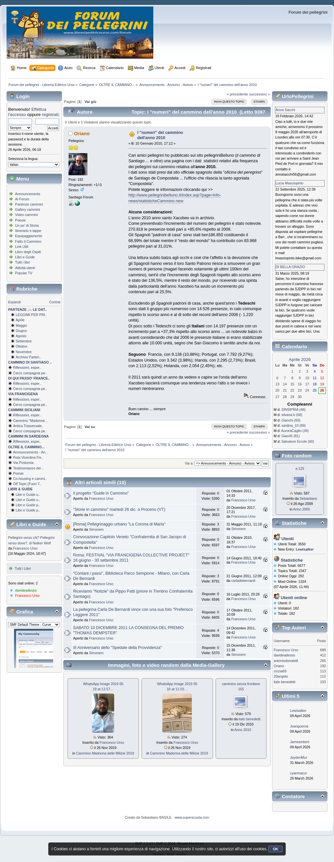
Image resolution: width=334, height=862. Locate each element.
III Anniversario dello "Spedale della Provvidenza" (117, 647)
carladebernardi (243, 580)
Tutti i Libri (23, 568)
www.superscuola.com (192, 817)
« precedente (237, 94)
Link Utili (21, 247)
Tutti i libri (22, 262)
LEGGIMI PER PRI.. (31, 315)
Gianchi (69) (290, 420)
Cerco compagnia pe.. (30, 373)
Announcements (27, 194)
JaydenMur (298, 757)
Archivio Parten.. (28, 357)
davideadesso (26, 590)
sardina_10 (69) (293, 425)
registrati (50, 114)
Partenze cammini (29, 204)
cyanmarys (298, 773)
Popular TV (23, 273)
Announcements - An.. (30, 452)
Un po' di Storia (27, 225)
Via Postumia (23, 463)
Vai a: (189, 463)
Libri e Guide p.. (28, 505)
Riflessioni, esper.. (27, 367)
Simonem (96, 529)
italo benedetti (249, 719)
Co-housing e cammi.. (30, 479)
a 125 (300, 468)
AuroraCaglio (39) (295, 431)
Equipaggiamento (28, 236)
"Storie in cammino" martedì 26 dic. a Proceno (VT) (119, 509)
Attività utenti (25, 268)
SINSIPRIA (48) (293, 409)
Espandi (14, 302)
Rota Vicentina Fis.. (28, 457)
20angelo (281, 676)
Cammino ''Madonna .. (30, 421)
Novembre (24, 352)
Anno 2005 (301, 509)
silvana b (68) (291, 415)
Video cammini (26, 215)
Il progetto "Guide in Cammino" (101, 493)
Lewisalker (298, 710)
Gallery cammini (27, 209)
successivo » (259, 94)
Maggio (21, 325)
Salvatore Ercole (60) (297, 441)
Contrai (54, 302)
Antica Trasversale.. (28, 426)
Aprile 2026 (300, 359)
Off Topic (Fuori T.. (27, 484)
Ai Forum (22, 199)
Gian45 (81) (290, 436)
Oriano (82, 133)
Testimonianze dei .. (28, 468)
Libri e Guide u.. (28, 494)
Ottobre (21, 346)
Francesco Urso (25, 548)
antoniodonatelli (286, 661)
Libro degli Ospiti (28, 252)
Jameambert (299, 742)
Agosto (21, 336)
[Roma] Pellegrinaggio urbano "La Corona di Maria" (119, 524)
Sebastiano (308, 498)
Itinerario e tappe (28, 231)
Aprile (20, 320)
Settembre (24, 341)
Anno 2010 (242, 730)
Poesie (20, 220)
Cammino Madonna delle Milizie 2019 (105, 753)
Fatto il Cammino (28, 241)
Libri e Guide (25, 257)
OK (275, 849)
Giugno (21, 331)
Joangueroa (299, 726)
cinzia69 (280, 671)
